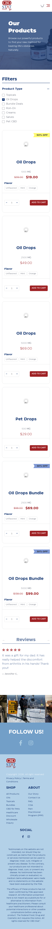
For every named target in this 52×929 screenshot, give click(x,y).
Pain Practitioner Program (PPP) (35, 812)
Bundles (10, 805)
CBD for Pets (13, 809)
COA (30, 805)
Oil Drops (26, 162)
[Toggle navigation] (48, 5)
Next (48, 644)
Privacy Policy (13, 778)
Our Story (33, 794)
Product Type (12, 88)
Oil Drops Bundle (26, 493)
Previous (3, 644)
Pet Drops (26, 419)
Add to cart (39, 202)
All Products (12, 794)
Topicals (10, 801)
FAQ (30, 801)
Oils (8, 798)
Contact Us (34, 798)
